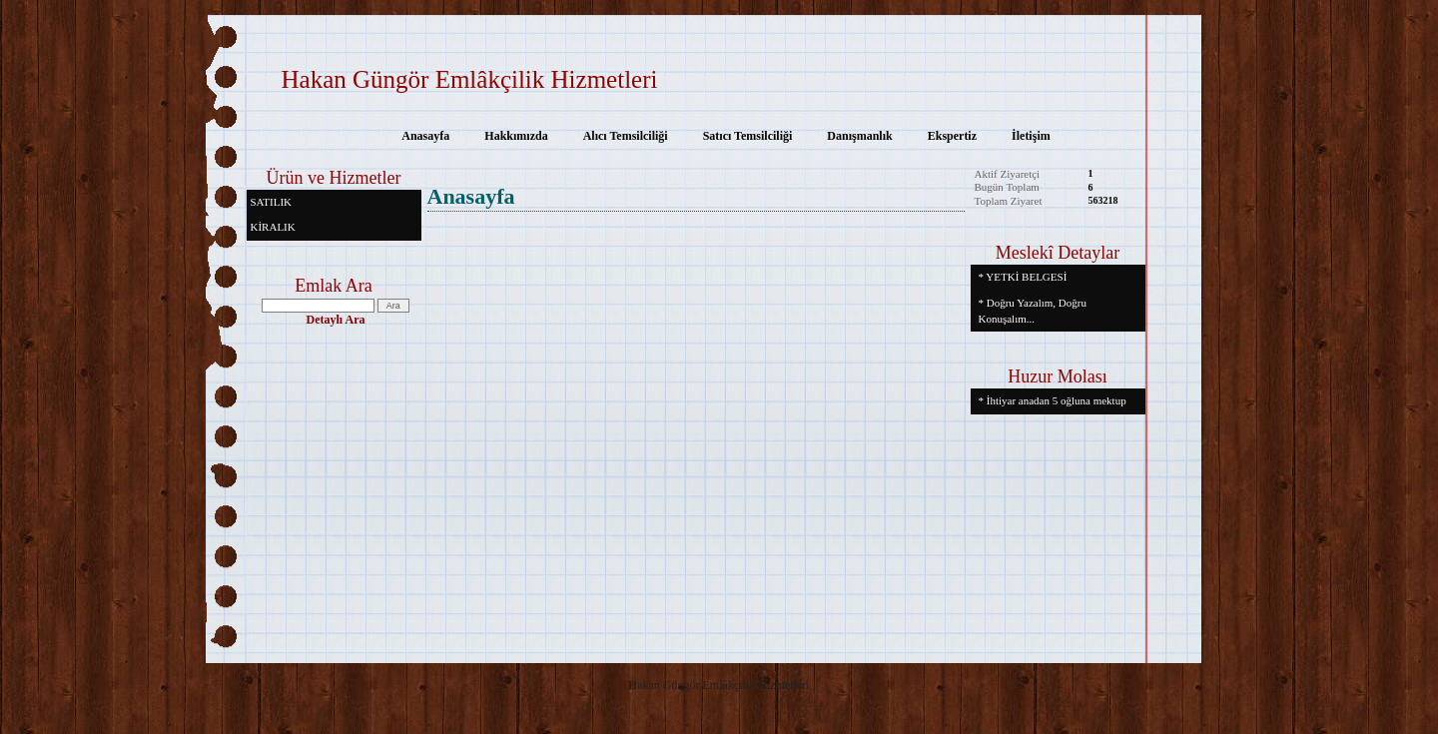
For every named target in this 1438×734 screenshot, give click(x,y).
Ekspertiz (952, 136)
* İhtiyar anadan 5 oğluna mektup (1052, 400)
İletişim (1031, 136)
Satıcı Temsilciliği (748, 136)
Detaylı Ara (336, 320)
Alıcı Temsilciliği (625, 136)
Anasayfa (425, 136)
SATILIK (272, 202)
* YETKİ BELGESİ (1023, 277)
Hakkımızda (515, 136)
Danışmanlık (859, 136)
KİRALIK (273, 227)
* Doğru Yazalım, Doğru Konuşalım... (1032, 311)
